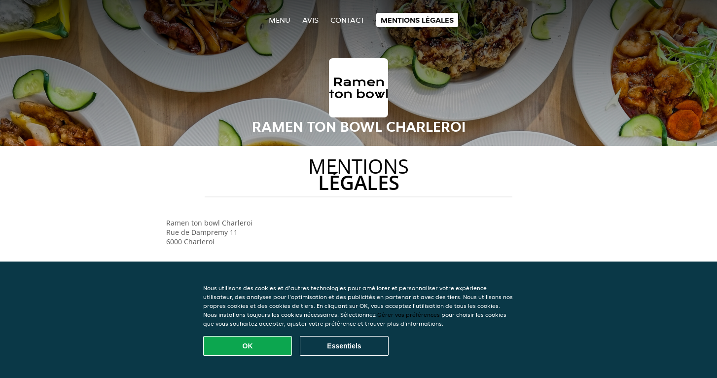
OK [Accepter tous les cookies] (248, 346)
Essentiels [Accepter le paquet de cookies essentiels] (344, 346)
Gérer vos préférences (408, 314)
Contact (347, 20)
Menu (279, 20)
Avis (310, 20)
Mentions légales (417, 20)
